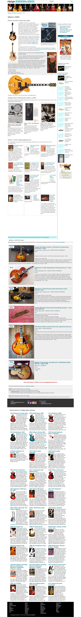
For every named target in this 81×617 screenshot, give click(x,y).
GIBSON (9, 13)
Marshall (42, 606)
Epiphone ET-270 (57, 417)
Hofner (26, 611)
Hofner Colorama (19, 471)
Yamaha (57, 611)
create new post (61, 64)
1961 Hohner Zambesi (55, 507)
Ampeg (10, 603)
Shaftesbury (18, 433)
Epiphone (11, 608)
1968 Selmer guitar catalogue (54, 451)
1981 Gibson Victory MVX (37, 432)
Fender (10, 609)
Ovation (42, 610)
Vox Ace (22, 536)
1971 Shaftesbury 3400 (17, 432)
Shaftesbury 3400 (38, 415)
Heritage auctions (33, 95)
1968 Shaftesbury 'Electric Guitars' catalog (56, 546)
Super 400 (38, 48)
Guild (26, 606)
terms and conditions (61, 242)
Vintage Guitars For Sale (46, 403)
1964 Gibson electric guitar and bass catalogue (18, 164)
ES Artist (59, 587)
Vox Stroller (20, 584)
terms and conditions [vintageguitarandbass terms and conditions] (30, 614)
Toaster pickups (54, 485)
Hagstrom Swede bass (22, 414)
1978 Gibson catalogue (52, 176)
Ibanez (41, 603)
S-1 (24, 523)
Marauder (40, 491)
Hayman (26, 610)
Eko (10, 606)
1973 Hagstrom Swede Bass (19, 413)
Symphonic (39, 548)
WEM (57, 610)
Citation (53, 48)
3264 (63, 553)
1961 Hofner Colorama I (17, 470)
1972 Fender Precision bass (57, 564)
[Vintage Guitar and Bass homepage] (21, 1)
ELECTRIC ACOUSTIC (16, 13)
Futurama (11, 610)
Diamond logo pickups (18, 485)
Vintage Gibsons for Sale (65, 27)
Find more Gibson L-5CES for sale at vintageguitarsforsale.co (40, 382)
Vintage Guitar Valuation (65, 31)
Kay (41, 605)
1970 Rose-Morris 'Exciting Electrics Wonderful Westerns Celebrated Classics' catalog (18, 567)
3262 (61, 557)
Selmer (25, 472)
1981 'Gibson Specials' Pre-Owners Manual (19, 508)
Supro (57, 608)
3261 (52, 557)
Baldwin (11, 604)
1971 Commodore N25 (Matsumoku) (36, 470)
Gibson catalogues (32, 42)
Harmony (27, 609)
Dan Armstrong (12, 605)
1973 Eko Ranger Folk (17, 545)
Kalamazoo (42, 604)
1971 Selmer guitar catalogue (35, 451)
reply (29, 388)
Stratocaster (43, 444)
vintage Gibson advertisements (14, 101)
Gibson (21, 22)
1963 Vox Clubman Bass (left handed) (37, 584)
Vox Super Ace (21, 528)
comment (47, 237)
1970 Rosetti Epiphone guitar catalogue (55, 432)
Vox (57, 609)
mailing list (13, 403)
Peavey (42, 611)
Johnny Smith (45, 48)
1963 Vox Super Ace (16, 526)
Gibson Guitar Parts (64, 28)
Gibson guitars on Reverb (65, 26)
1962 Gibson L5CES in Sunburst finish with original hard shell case (53, 326)
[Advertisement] (32, 225)
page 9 (16, 201)
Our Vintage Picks (63, 32)
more (46, 263)
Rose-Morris (24, 434)
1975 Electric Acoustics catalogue (34, 176)
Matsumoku (42, 418)
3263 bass (39, 517)
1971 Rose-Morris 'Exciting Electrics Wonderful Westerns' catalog (37, 566)
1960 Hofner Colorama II (55, 470)
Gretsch (26, 605)
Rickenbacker (43, 613)
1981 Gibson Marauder (36, 489)
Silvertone (58, 606)
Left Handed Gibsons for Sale (66, 29)
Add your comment (30, 386)
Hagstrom (27, 608)
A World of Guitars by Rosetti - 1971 (17, 451)
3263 (49, 558)
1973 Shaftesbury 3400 (36, 413)
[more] (9, 135)
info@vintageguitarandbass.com (17, 402)
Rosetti (64, 436)
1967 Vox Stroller (15, 583)
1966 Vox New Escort (36, 526)
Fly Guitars (43, 402)
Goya (26, 604)
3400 (24, 438)
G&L (10, 611)
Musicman (42, 609)
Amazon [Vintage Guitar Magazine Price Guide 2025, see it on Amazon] (69, 59)
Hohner (26, 613)
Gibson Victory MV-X (41, 433)
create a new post (62, 74)
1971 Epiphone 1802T (55, 413)
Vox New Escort (40, 528)
